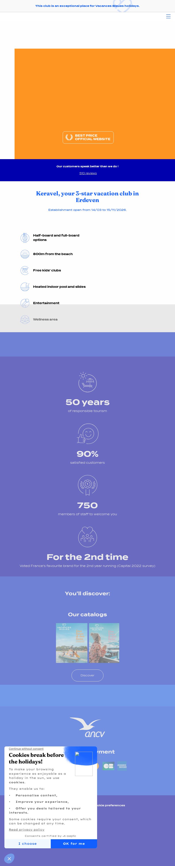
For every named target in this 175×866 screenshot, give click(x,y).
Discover (87, 675)
